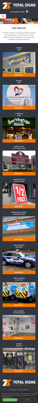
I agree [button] (10, 399)
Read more (8, 397)
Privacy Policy (13, 389)
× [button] (36, 393)
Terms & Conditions (23, 389)
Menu (3, 16)
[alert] (19, 397)
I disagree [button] (27, 399)
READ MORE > (19, 75)
